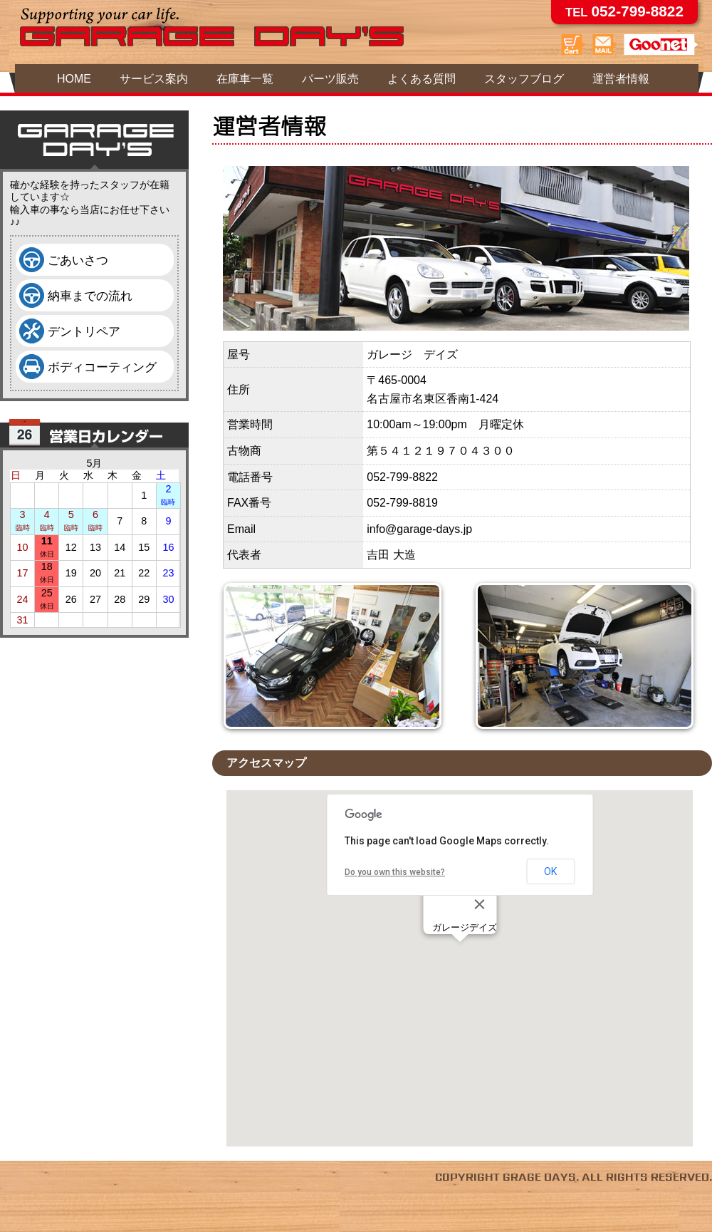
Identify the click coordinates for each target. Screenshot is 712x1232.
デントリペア (84, 331)
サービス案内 (154, 79)
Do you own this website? (395, 872)
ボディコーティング (102, 367)
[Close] (479, 904)
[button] (460, 955)
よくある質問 (421, 79)
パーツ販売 (330, 79)
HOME (74, 79)
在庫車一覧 (244, 79)
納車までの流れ (90, 296)
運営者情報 (620, 79)
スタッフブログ (524, 79)
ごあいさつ (78, 260)
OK (550, 871)
